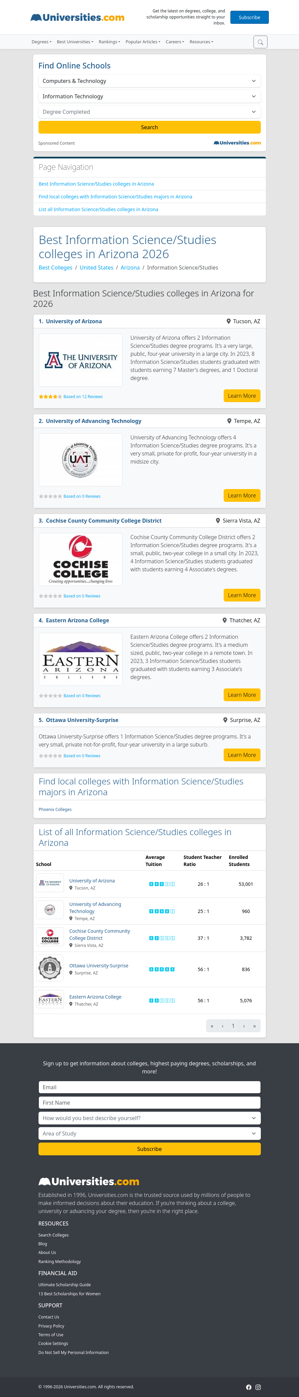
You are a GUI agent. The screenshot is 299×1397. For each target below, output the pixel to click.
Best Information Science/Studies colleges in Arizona (96, 184)
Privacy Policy (51, 1326)
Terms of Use (51, 1335)
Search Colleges (54, 1235)
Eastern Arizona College (77, 620)
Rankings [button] (108, 42)
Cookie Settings (53, 1343)
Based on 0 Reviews (82, 496)
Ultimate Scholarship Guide (65, 1285)
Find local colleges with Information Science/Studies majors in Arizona (116, 196)
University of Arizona (74, 321)
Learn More (242, 395)
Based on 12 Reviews (83, 396)
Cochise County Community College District (104, 520)
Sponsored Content (57, 143)
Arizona (130, 267)
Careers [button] (173, 42)
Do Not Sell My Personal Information (74, 1352)
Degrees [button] (40, 42)
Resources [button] (200, 42)
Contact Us (49, 1317)
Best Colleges (56, 267)
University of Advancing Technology (93, 421)
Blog (43, 1244)
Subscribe (249, 17)
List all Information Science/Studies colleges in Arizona (98, 209)
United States (97, 267)
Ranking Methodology (60, 1261)
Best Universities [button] (73, 42)
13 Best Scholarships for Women (70, 1294)
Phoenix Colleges (55, 809)
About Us (47, 1252)
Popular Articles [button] (141, 42)
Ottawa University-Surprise (82, 720)
